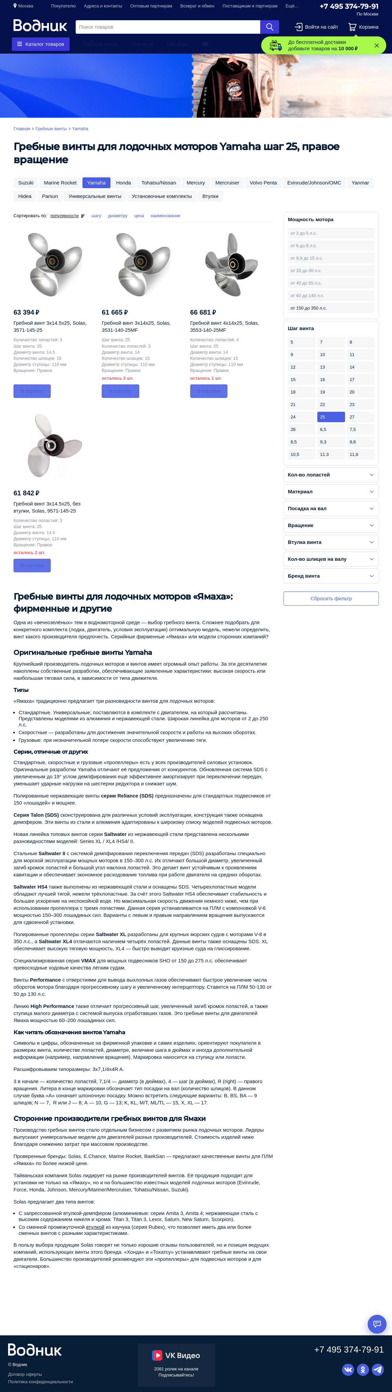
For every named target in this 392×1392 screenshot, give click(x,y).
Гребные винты (101, 44)
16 (322, 379)
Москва (25, 5)
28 (293, 429)
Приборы (178, 44)
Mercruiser (227, 182)
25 (322, 416)
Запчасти (143, 44)
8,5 (294, 441)
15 (293, 379)
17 (352, 379)
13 (322, 367)
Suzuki (25, 182)
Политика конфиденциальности (40, 1381)
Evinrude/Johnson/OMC (314, 182)
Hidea (24, 196)
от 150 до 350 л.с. (309, 308)
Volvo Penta (263, 182)
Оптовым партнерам (151, 5)
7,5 (353, 429)
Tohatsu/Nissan (159, 182)
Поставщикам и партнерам (250, 5)
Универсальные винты (95, 196)
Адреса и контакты (103, 5)
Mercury (196, 182)
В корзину (32, 391)
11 (352, 354)
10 (322, 354)
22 (322, 404)
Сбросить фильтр (331, 598)
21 (293, 404)
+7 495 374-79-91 (349, 6)
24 (293, 416)
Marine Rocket (60, 182)
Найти (269, 27)
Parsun (50, 196)
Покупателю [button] (63, 5)
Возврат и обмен (197, 5)
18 (293, 392)
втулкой (95, 1227)
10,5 (295, 454)
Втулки (210, 196)
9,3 (323, 441)
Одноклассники (363, 1370)
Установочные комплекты (162, 196)
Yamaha (96, 182)
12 (293, 367)
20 (352, 392)
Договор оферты (25, 1374)
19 (322, 392)
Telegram (378, 1370)
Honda (123, 182)
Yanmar (360, 182)
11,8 (354, 454)
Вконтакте (348, 1370)
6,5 (323, 429)
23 (352, 404)
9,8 (353, 441)
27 (352, 416)
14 (352, 367)
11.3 (324, 454)
